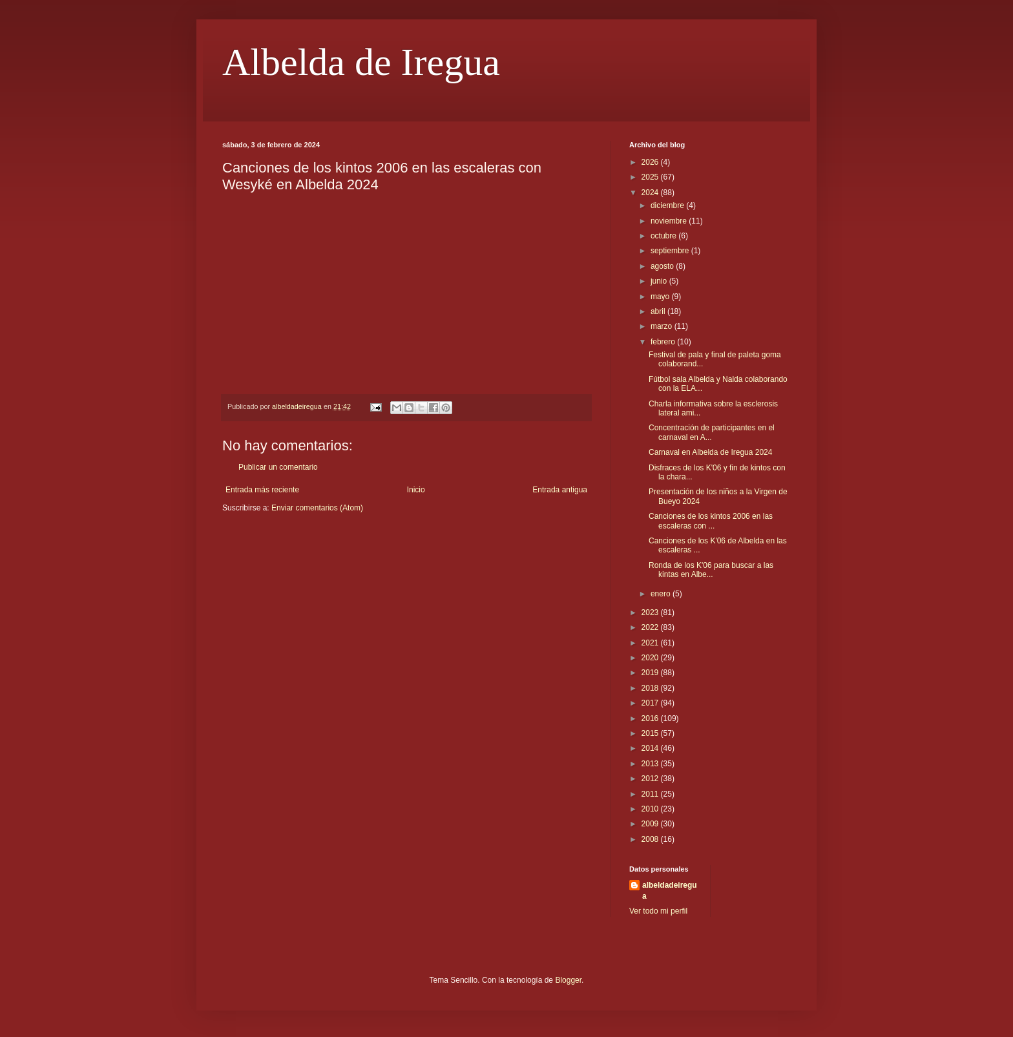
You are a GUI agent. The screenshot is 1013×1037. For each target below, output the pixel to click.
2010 (651, 808)
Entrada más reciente (262, 489)
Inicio (416, 489)
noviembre (670, 220)
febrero (664, 341)
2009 (651, 823)
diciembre (668, 205)
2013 (651, 763)
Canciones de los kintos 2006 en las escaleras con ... (711, 521)
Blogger (568, 980)
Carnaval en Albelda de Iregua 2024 (710, 452)
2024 (651, 192)
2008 (651, 839)
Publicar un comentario (278, 467)
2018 (651, 688)
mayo (661, 296)
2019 (651, 672)
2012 (651, 778)
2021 (651, 642)
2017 (651, 702)
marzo (662, 326)
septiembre (671, 250)
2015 (651, 733)
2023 (651, 612)
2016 (651, 718)
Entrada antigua (559, 489)
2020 (651, 657)
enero (662, 593)
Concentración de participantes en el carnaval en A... (712, 432)
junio (660, 281)
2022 (651, 627)
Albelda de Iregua (361, 62)
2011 (651, 794)
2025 (651, 177)
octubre (664, 235)
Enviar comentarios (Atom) (317, 507)
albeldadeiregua (669, 891)
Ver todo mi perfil (658, 911)
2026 (651, 162)
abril (659, 311)
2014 (651, 748)
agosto (663, 266)
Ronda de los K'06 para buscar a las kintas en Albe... (711, 570)
